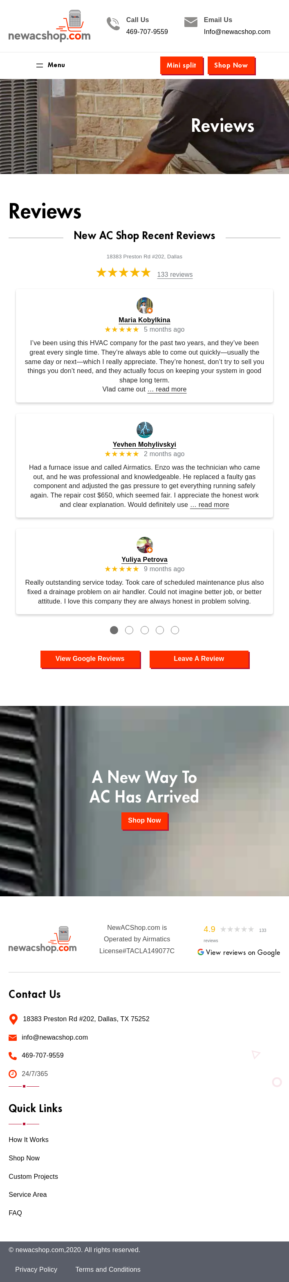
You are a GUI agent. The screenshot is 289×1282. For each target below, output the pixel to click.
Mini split (181, 65)
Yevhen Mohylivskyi (145, 444)
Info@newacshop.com (237, 32)
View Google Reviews (90, 658)
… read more (166, 389)
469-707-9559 (147, 32)
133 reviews (175, 274)
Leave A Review (199, 658)
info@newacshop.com (55, 1037)
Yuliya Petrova (144, 559)
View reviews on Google (238, 953)
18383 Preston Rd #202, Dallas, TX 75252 (86, 1019)
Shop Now (231, 65)
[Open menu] (50, 65)
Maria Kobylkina (144, 320)
